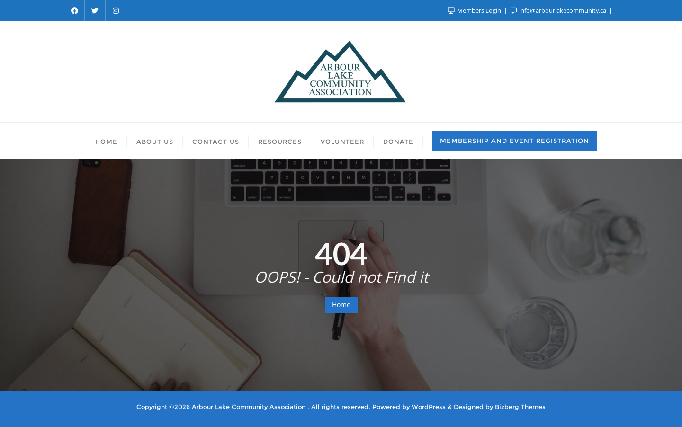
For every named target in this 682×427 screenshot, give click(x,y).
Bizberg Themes (520, 406)
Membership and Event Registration (514, 140)
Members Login (475, 10)
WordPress (429, 406)
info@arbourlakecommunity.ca (559, 10)
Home (341, 304)
